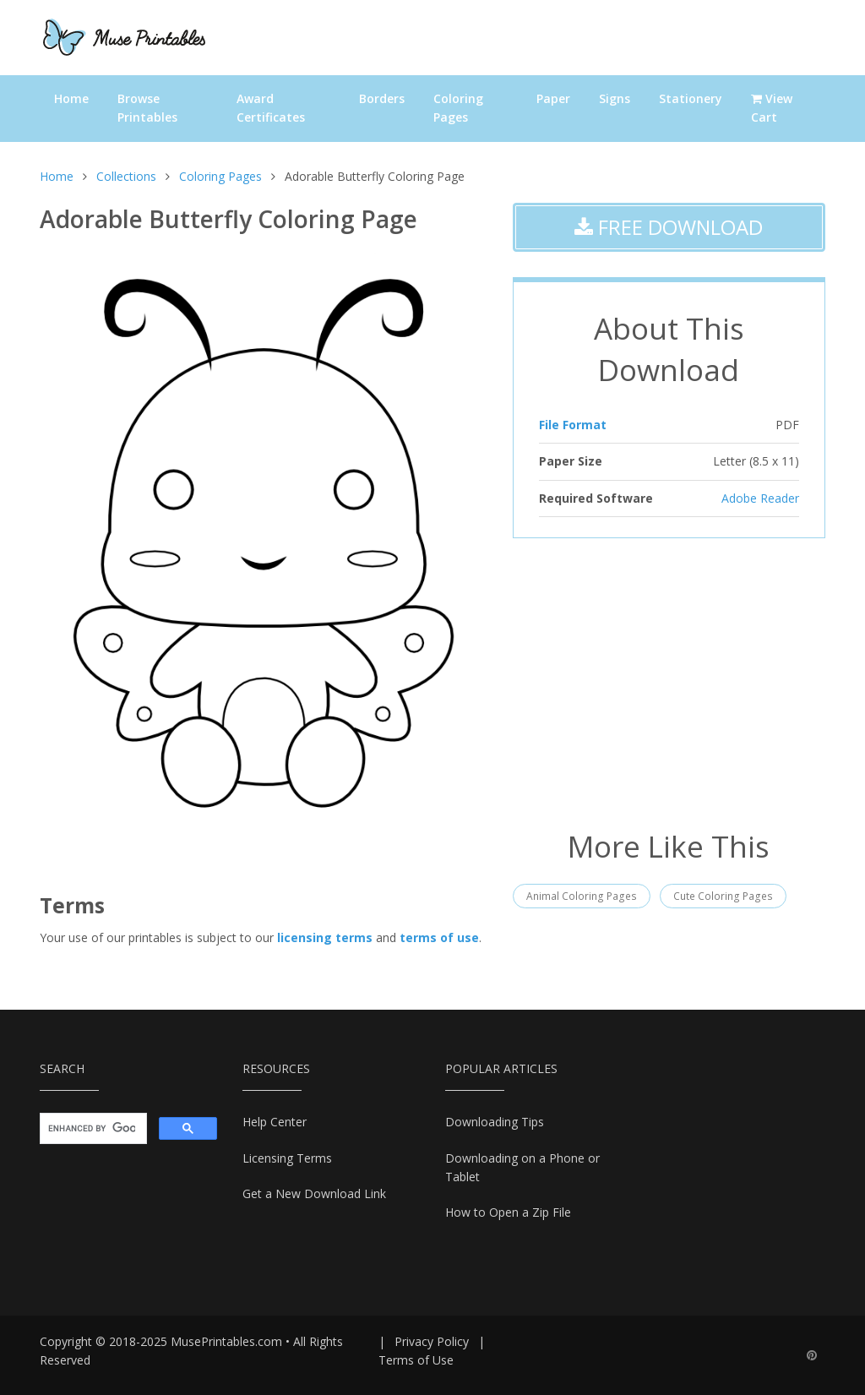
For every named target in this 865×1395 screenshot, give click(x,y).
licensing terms (325, 937)
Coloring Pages (458, 107)
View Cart (771, 107)
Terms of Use (416, 1360)
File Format (573, 425)
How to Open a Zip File (508, 1212)
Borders (382, 98)
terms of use (439, 937)
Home (71, 98)
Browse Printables (147, 107)
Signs (614, 98)
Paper (553, 98)
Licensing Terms (287, 1158)
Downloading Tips (494, 1122)
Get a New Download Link (314, 1193)
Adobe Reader (760, 498)
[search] (91, 1129)
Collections (126, 176)
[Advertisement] (669, 682)
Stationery (690, 98)
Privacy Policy (431, 1341)
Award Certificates (271, 107)
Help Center (274, 1122)
